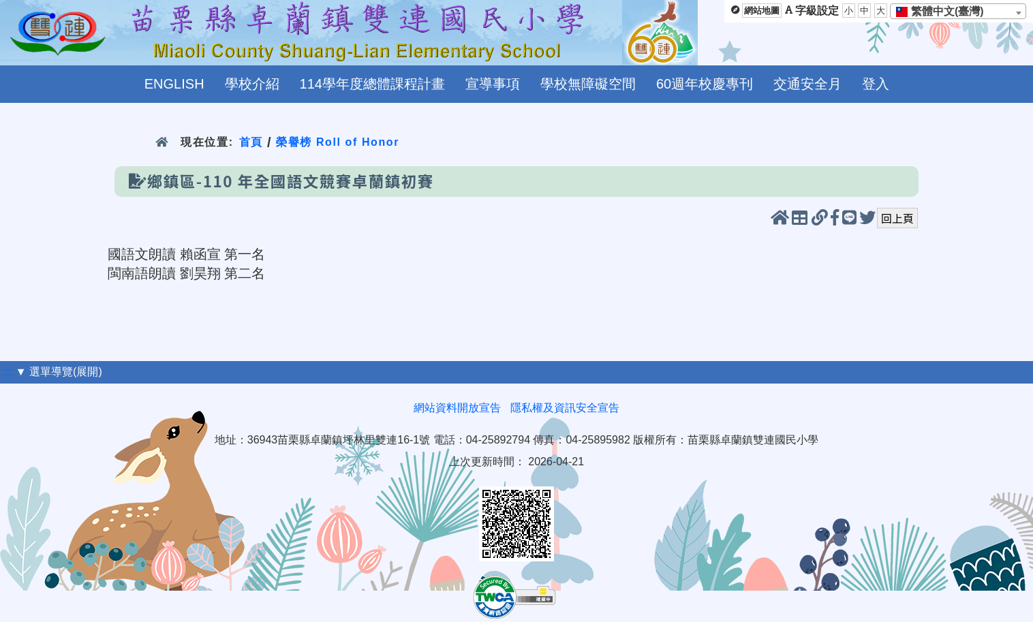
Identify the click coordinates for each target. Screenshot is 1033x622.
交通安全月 (807, 83)
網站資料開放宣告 (457, 408)
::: (7, 371)
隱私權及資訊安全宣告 (564, 408)
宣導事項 (492, 83)
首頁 (251, 142)
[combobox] (958, 11)
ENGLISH (174, 83)
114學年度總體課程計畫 (372, 83)
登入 (875, 83)
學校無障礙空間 (588, 83)
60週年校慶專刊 (704, 83)
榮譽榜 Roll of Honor (337, 142)
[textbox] (944, 11)
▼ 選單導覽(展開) (59, 371)
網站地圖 (762, 10)
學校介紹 (252, 83)
